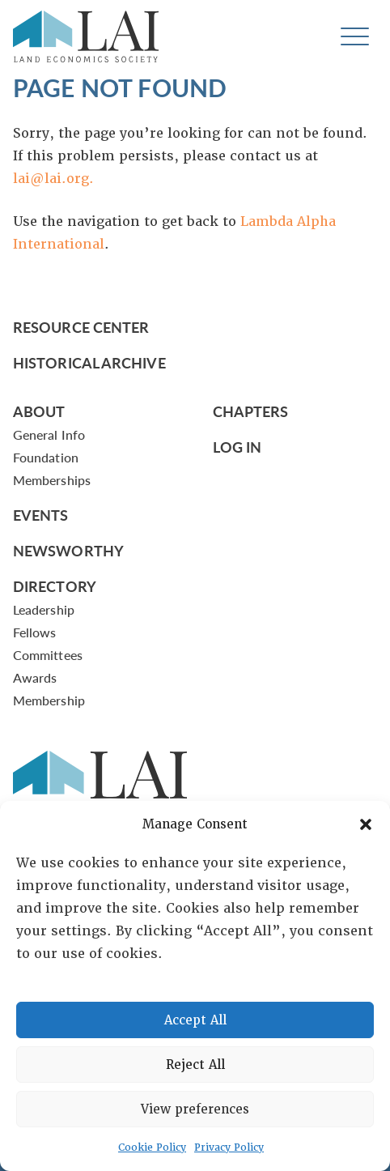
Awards (35, 677)
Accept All (195, 1020)
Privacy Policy (229, 1147)
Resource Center (81, 327)
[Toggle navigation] (355, 36)
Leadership (43, 609)
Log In (237, 446)
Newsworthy (68, 550)
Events (41, 515)
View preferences (195, 1109)
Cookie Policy (152, 1147)
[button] (366, 824)
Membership (49, 700)
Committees (48, 654)
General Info (49, 434)
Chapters (251, 411)
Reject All (195, 1065)
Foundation (45, 457)
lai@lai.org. (53, 178)
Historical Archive (89, 362)
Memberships (52, 480)
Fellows (35, 632)
